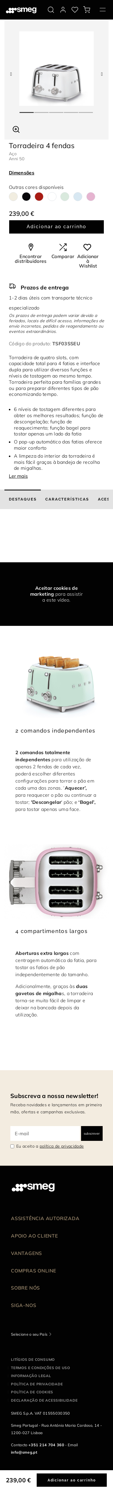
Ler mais (18, 476)
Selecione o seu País (29, 1334)
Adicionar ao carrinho (56, 226)
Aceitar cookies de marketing (54, 591)
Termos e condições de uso (40, 1368)
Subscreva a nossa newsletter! (54, 1095)
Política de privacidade (37, 1384)
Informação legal (31, 1376)
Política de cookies (32, 1392)
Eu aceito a (50, 1146)
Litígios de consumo (33, 1359)
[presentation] (44, 540)
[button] (16, 129)
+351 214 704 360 (46, 1444)
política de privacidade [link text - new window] (62, 1146)
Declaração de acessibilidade (44, 1400)
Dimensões (21, 173)
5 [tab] (86, 110)
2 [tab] (42, 110)
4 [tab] (71, 110)
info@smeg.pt (24, 1452)
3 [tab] (56, 110)
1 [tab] (27, 110)
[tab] (22, 499)
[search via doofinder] (51, 9)
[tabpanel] (56, 68)
